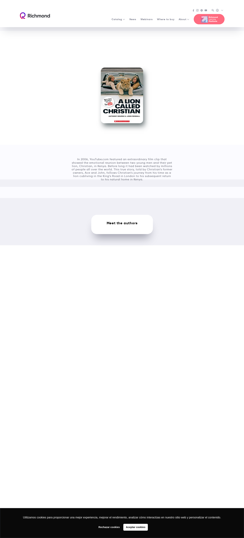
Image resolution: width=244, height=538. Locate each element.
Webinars (146, 19)
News (132, 19)
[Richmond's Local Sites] (220, 11)
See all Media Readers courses (122, 35)
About (184, 19)
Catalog (118, 19)
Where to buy (165, 19)
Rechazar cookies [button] (109, 527)
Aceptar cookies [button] (135, 527)
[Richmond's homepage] (34, 15)
